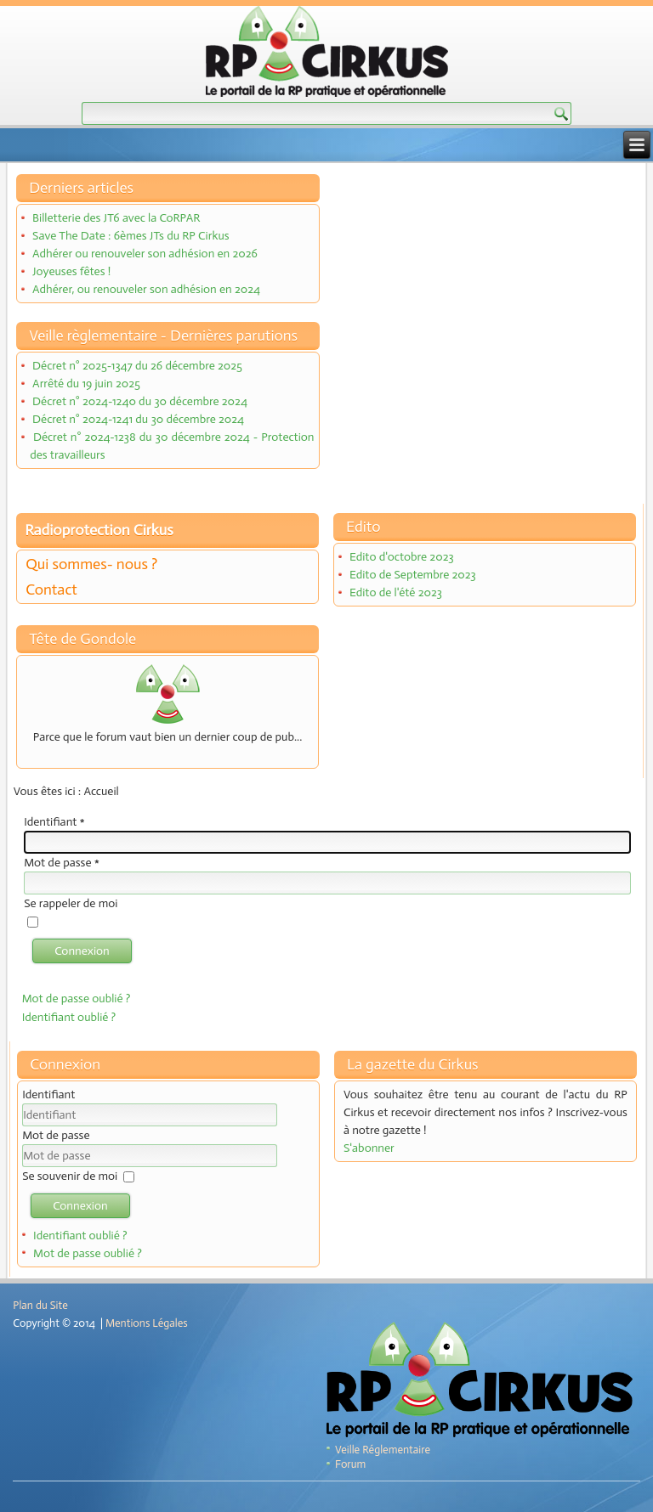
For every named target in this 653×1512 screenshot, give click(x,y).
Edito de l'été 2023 (395, 592)
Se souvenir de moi (69, 1176)
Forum (350, 1464)
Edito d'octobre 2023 (401, 557)
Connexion (82, 951)
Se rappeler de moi (70, 903)
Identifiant (54, 822)
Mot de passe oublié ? (76, 998)
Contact (51, 589)
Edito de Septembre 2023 (412, 574)
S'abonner (369, 1148)
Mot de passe (61, 862)
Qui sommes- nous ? (91, 564)
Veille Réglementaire (382, 1449)
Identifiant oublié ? (69, 1017)
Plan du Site (40, 1305)
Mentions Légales (146, 1323)
